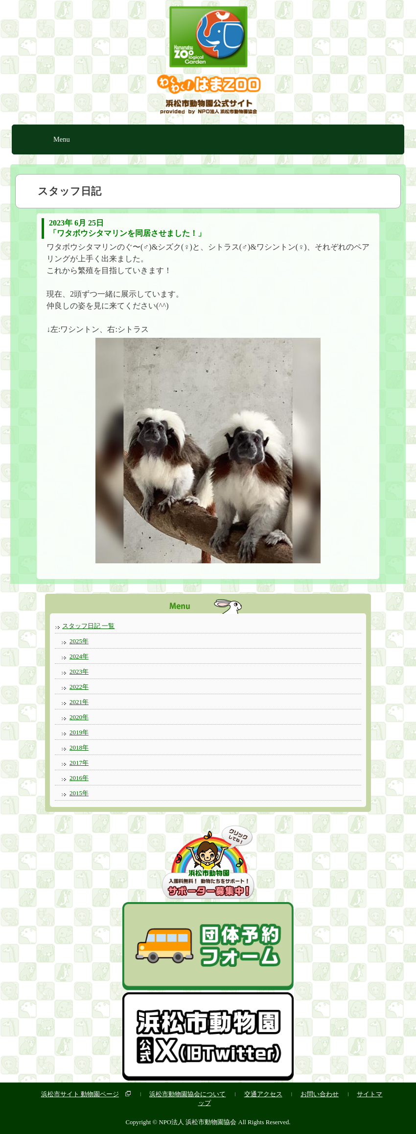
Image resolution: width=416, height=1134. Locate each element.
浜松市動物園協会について (187, 1094)
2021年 (79, 702)
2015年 (79, 793)
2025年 (79, 641)
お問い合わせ (319, 1094)
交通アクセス (263, 1094)
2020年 (79, 717)
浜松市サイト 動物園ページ (80, 1094)
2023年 (79, 671)
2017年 (79, 762)
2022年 (79, 686)
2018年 (79, 747)
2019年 (79, 732)
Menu (61, 139)
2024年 (79, 656)
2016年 (79, 777)
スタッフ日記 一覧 (88, 626)
